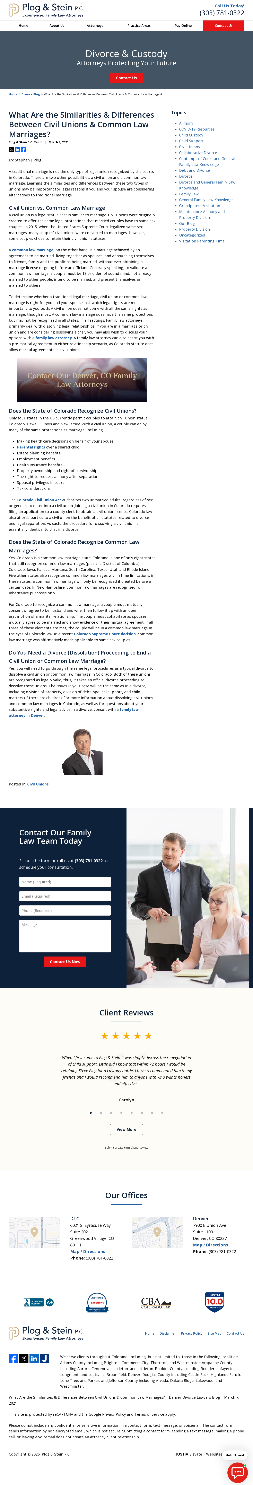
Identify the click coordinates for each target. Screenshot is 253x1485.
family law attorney (53, 337)
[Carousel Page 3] (111, 1113)
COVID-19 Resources (197, 129)
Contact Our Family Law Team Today (55, 836)
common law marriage (32, 249)
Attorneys (95, 25)
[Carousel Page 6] (142, 1113)
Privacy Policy (191, 1333)
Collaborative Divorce (198, 152)
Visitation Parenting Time (202, 241)
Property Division (194, 229)
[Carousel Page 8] (162, 1113)
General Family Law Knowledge (206, 199)
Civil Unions (38, 784)
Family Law (189, 194)
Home (23, 25)
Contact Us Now (65, 961)
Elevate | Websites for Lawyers (209, 1454)
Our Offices (126, 1195)
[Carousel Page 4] (121, 1113)
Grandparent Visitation (199, 205)
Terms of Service (149, 1414)
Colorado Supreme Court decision (105, 633)
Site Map (214, 1333)
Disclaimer (168, 1333)
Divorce (185, 176)
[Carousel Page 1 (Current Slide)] (91, 1113)
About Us (57, 25)
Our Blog (187, 223)
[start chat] (237, 1472)
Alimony (186, 123)
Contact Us (224, 25)
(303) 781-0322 (222, 12)
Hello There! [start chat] (233, 1455)
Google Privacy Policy (107, 1414)
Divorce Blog (30, 94)
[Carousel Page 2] (101, 1113)
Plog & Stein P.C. (56, 1454)
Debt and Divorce (194, 170)
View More (126, 1129)
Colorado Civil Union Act (39, 499)
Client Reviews (126, 1012)
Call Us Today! (229, 6)
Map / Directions (87, 1251)
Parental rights (31, 447)
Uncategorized (192, 235)
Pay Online (183, 25)
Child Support (191, 140)
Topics (178, 112)
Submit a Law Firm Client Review (126, 1147)
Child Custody (191, 135)
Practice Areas (139, 25)
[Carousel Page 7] (152, 1113)
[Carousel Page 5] (131, 1113)
